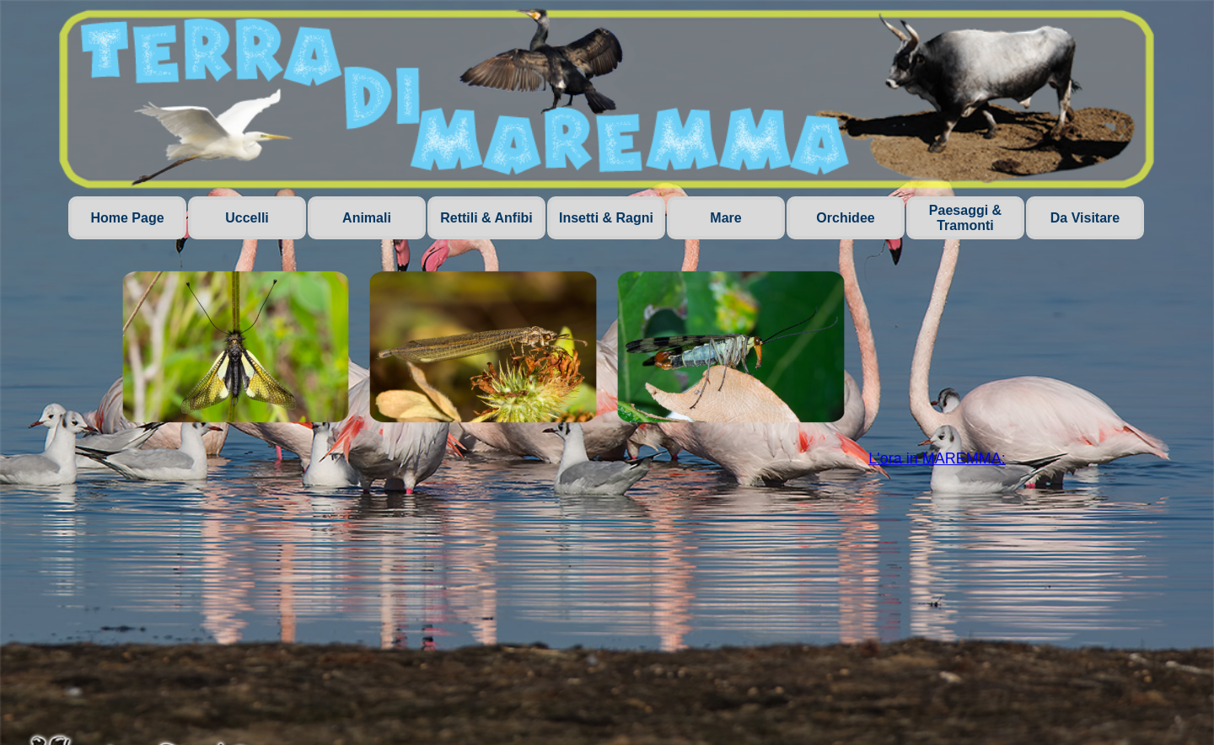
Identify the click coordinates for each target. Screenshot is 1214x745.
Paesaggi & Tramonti (965, 218)
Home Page (127, 218)
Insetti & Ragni (606, 218)
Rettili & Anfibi (486, 218)
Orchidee (845, 218)
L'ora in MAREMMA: (936, 458)
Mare (725, 218)
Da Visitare (1085, 218)
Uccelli (247, 218)
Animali (366, 218)
